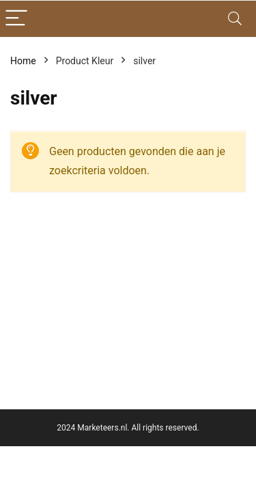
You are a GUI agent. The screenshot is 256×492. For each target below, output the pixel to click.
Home (23, 60)
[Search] (234, 19)
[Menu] (16, 19)
